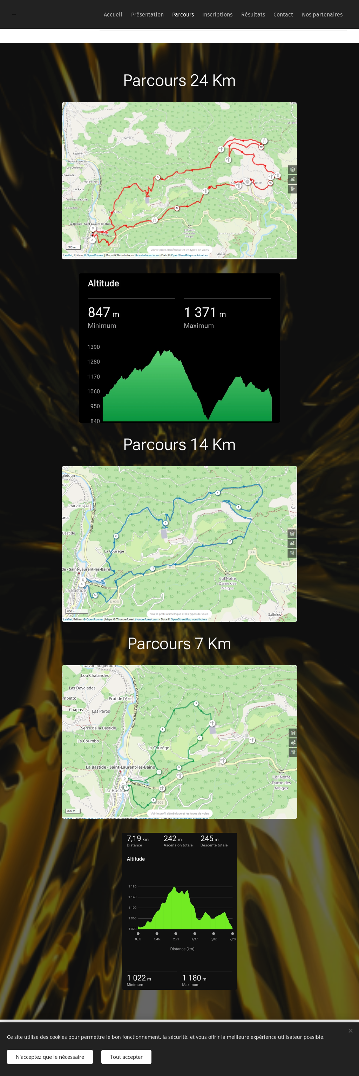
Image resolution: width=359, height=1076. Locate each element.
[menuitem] (86, 14)
